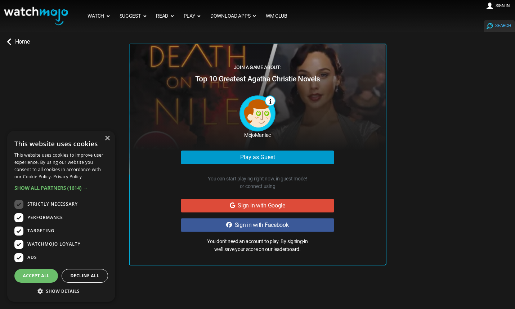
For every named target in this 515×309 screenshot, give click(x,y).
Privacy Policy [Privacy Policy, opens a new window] (67, 177)
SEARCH (503, 25)
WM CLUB (276, 16)
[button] (61, 188)
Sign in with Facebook (257, 224)
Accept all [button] (36, 276)
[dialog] (61, 216)
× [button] (107, 138)
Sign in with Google (257, 205)
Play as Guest (257, 157)
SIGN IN (503, 5)
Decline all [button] (85, 276)
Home (18, 41)
